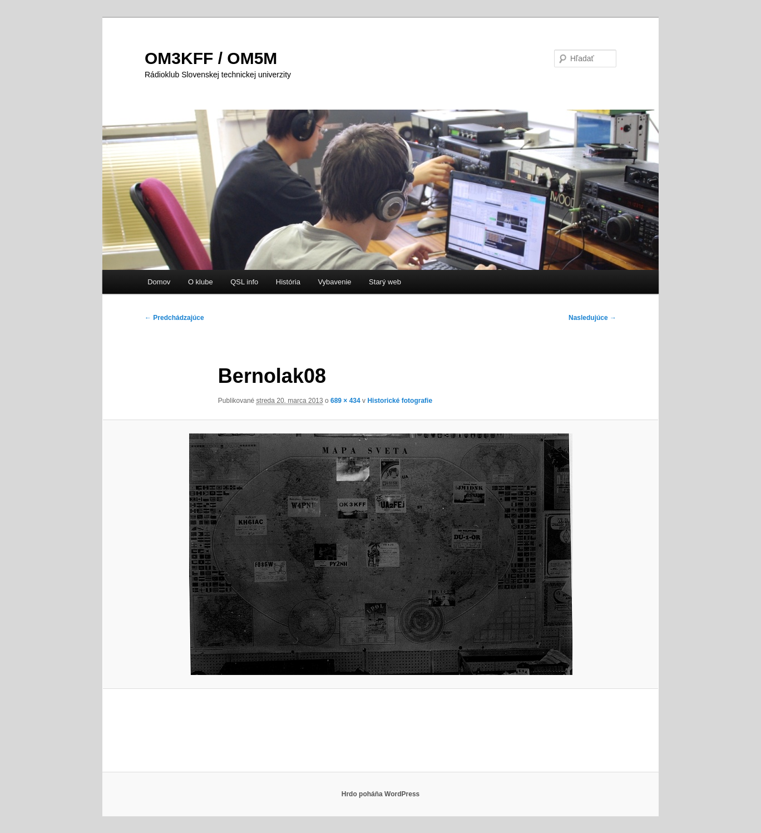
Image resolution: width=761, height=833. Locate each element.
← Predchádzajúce (174, 318)
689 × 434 (345, 401)
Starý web (385, 282)
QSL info (244, 282)
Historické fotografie (399, 401)
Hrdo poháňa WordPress (380, 794)
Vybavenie (334, 282)
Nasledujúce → (592, 318)
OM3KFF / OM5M (211, 58)
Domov (158, 282)
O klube (200, 282)
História (288, 282)
